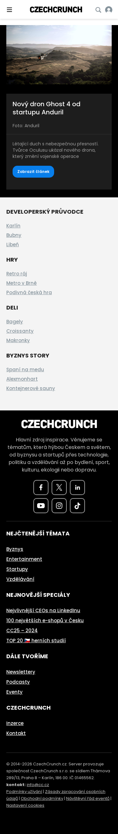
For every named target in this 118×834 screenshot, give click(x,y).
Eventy (14, 692)
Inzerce (15, 723)
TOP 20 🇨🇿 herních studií (36, 640)
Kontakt (16, 733)
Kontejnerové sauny (30, 388)
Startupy (17, 569)
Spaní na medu (25, 369)
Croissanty (20, 331)
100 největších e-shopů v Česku (45, 620)
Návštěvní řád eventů (88, 798)
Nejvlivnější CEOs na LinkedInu (43, 610)
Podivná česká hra (29, 292)
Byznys (14, 549)
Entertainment (24, 559)
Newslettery (20, 672)
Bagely (14, 321)
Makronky (18, 340)
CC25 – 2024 (22, 630)
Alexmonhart (22, 379)
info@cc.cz (38, 785)
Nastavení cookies (25, 805)
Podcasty (18, 682)
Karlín (13, 225)
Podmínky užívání (24, 792)
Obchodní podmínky (42, 798)
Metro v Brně (21, 283)
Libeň (12, 244)
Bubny (13, 235)
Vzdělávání (20, 579)
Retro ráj (16, 273)
